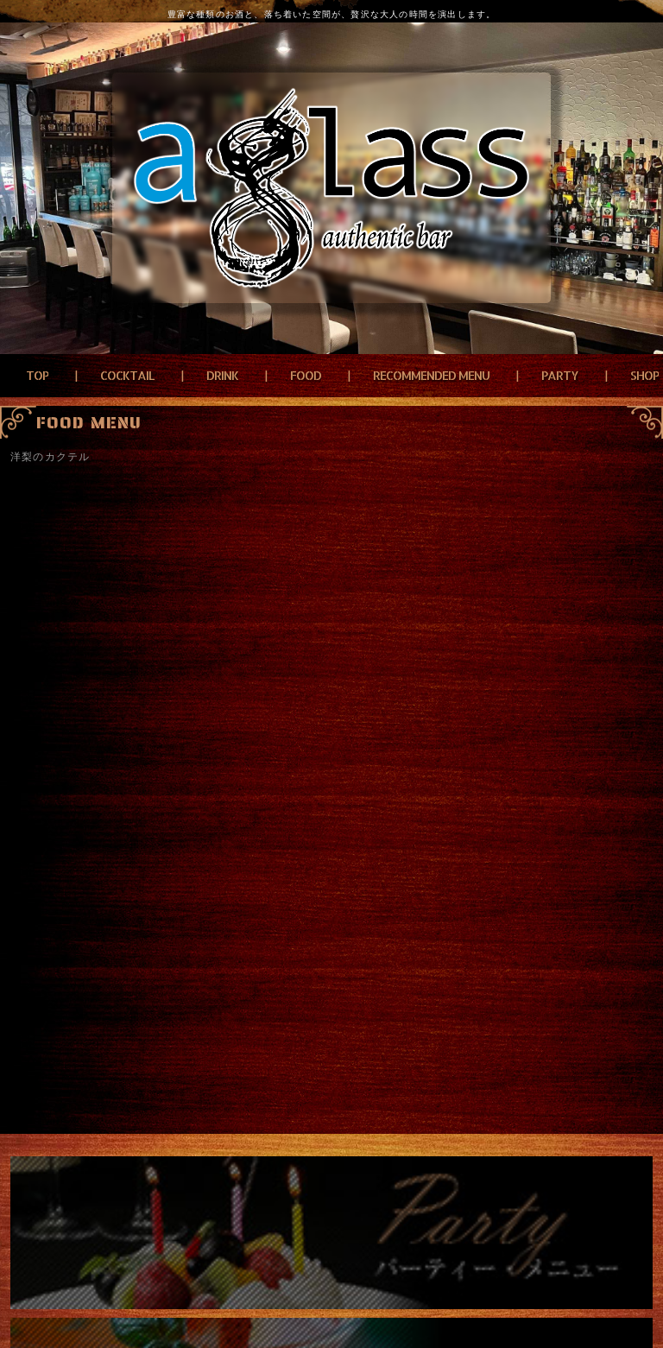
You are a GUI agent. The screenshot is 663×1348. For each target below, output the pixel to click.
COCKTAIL (127, 375)
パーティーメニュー (331, 1232)
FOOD (305, 375)
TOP (37, 375)
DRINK (222, 375)
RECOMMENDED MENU (431, 375)
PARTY (559, 375)
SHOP (644, 375)
